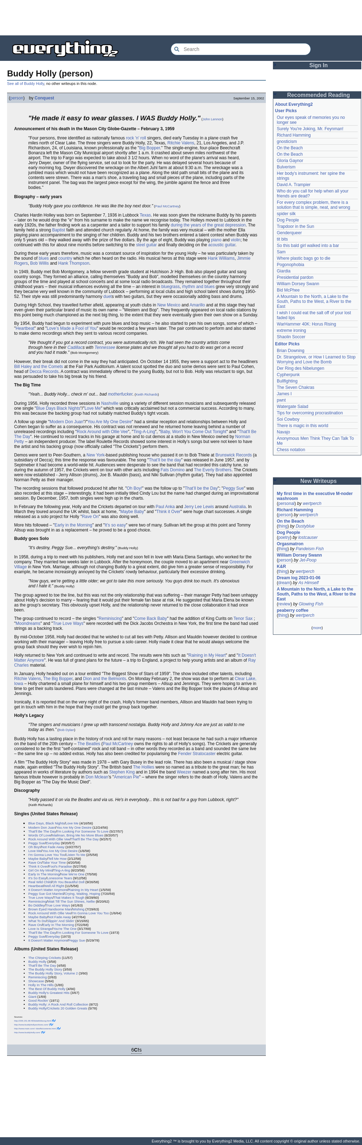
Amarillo (197, 305)
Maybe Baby (132, 511)
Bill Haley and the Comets (38, 366)
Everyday (53, 843)
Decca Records (43, 371)
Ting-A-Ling (144, 431)
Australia (237, 506)
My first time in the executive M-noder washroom (315, 496)
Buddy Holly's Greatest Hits (48, 993)
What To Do (37, 921)
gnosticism (287, 141)
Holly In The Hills (41, 985)
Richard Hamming (294, 135)
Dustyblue (305, 526)
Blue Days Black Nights (58, 408)
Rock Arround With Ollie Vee (49, 913)
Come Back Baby (150, 618)
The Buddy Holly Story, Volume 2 (53, 973)
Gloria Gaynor (290, 160)
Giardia (284, 271)
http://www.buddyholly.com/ (27, 1032)
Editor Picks (287, 343)
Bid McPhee (288, 290)
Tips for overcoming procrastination (310, 412)
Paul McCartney (167, 206)
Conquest (44, 98)
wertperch (312, 503)
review (284, 604)
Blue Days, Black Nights (46, 823)
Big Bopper (149, 147)
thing (282, 526)
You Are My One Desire (110, 421)
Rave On (90, 516)
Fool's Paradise (60, 866)
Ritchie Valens (181, 142)
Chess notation (291, 449)
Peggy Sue (233, 488)
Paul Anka (165, 506)
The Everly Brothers (213, 469)
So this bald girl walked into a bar (308, 245)
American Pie (126, 777)
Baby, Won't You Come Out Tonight (193, 431)
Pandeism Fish (309, 548)
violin (235, 239)
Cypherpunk (288, 374)
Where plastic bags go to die (303, 258)
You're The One (64, 929)
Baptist (58, 230)
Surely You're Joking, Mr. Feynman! (310, 128)
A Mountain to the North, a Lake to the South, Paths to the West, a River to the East (314, 301)
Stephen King (122, 772)
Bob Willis (39, 263)
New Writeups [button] (318, 481)
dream (284, 582)
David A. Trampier (293, 184)
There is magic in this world (302, 425)
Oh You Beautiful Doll (68, 882)
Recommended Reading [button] (318, 95)
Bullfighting (287, 381)
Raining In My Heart (83, 890)
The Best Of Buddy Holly (46, 989)
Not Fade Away (52, 847)
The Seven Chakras (295, 387)
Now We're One (72, 874)
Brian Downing (290, 350)
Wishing (78, 909)
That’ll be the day (165, 460)
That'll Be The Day (42, 831)
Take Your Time (54, 862)
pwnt (281, 400)
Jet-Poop (307, 560)
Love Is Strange (40, 929)
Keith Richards (147, 394)
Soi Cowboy (288, 419)
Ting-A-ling (62, 870)
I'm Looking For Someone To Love (83, 831)
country (65, 258)
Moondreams (28, 623)
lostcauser (308, 537)
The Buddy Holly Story (45, 969)
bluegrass (170, 286)
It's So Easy (37, 878)
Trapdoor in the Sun (295, 226)
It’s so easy (115, 525)
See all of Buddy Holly (25, 83)
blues (44, 258)
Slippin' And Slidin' (61, 921)
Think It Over (38, 866)
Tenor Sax (243, 618)
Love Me (92, 408)
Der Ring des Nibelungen (300, 368)
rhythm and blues (198, 286)
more (317, 628)
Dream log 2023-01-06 (298, 577)
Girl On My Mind (40, 870)
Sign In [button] (318, 65)
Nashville (109, 403)
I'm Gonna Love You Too (46, 855)
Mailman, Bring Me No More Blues (77, 835)
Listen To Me (75, 855)
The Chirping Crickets (44, 958)
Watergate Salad (292, 406)
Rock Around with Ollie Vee (102, 431)
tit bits (282, 239)
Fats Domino (172, 469)
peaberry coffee (292, 610)
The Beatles (88, 743)
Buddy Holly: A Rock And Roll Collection (58, 1004)
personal (286, 503)
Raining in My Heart (207, 655)
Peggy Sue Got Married (46, 894)
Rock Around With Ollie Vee (49, 839)
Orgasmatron (290, 543)
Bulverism (286, 167)
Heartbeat (25, 328)
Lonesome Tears (59, 878)
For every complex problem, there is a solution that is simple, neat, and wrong (313, 205)
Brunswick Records (233, 455)
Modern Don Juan (66, 421)
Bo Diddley (36, 905)
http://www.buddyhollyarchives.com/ (31, 1024)
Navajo (283, 432)
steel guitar (146, 244)
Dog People (288, 220)
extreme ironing (291, 330)
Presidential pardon (295, 277)
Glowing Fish (311, 604)
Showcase (36, 981)
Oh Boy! (134, 488)
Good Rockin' (38, 1000)
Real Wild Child (40, 882)
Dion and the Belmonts (104, 678)
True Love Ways (68, 623)
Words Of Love (39, 835)
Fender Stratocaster (197, 753)
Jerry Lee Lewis (199, 506)
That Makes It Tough (69, 897)
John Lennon (212, 119)
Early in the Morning (73, 525)
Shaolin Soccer (291, 336)
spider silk (286, 213)
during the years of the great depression (208, 225)
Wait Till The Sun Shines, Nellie (71, 901)
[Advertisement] (181, 18)
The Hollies (143, 767)
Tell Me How (57, 859)
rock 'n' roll (136, 138)
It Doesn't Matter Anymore (48, 890)
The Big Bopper (57, 678)
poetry (284, 537)
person (16, 98)
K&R (281, 566)
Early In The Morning (44, 874)
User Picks (286, 110)
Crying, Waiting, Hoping (82, 894)
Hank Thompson (73, 263)
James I (284, 393)
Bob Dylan (66, 730)
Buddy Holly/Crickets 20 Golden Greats (57, 1008)
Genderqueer (289, 232)
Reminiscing (110, 618)
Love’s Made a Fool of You (72, 328)
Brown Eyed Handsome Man (49, 909)
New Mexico (168, 305)
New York (96, 455)
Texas (145, 215)
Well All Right (54, 886)
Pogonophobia (290, 264)
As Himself (308, 582)
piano (216, 239)
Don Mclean (97, 777)
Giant (32, 997)
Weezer (184, 772)
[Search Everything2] (241, 49)
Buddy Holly (37, 961)
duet (108, 296)
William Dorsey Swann (298, 283)
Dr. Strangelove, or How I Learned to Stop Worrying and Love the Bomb (317, 359)
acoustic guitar (221, 244)
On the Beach (290, 147)
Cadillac (75, 347)
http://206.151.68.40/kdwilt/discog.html (32, 1020)
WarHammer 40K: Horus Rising (306, 324)
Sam (281, 251)
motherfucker (120, 394)
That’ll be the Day (201, 488)
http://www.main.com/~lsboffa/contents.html (35, 1028)
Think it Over (168, 511)
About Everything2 (294, 104)
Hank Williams (221, 258)
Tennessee (104, 347)
